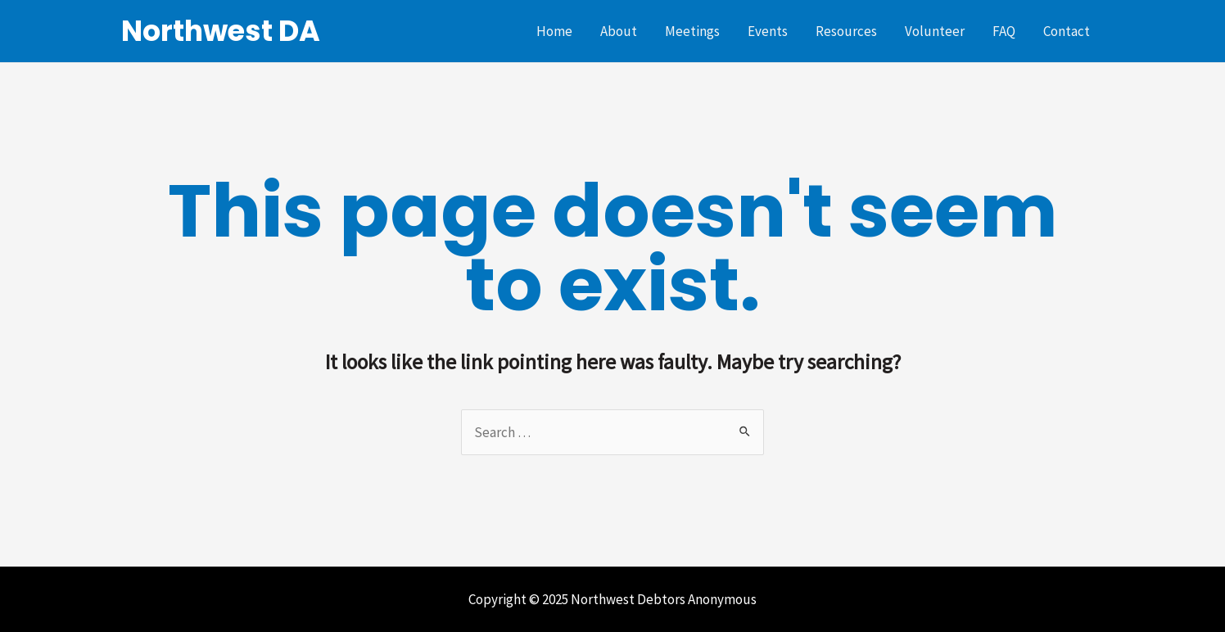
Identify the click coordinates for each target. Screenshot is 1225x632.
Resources (846, 31)
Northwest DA (220, 31)
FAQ (1003, 31)
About (618, 31)
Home (554, 31)
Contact (1066, 31)
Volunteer (935, 31)
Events (768, 31)
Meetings (692, 31)
